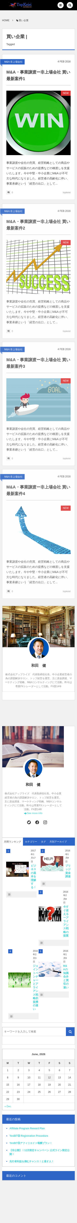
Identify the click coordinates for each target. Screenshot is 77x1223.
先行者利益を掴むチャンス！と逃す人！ (31, 1161)
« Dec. (8, 1106)
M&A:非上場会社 (13, 61)
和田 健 (33, 785)
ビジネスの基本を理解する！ (33, 876)
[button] (60, 5)
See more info (34, 813)
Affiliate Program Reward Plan (27, 1128)
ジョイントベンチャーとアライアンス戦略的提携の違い (35, 987)
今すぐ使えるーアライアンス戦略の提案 (66, 921)
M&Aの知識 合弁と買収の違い (67, 976)
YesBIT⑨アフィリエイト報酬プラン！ (30, 1143)
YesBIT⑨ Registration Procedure (28, 1135)
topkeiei (67, 192)
